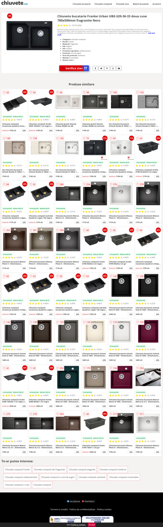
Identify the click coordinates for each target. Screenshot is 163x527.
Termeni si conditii (59, 509)
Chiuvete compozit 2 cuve (17, 484)
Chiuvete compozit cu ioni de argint (57, 477)
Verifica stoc (77, 68)
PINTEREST (88, 501)
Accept (92, 524)
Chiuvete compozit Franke (17, 469)
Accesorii (157, 4)
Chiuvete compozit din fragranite (49, 469)
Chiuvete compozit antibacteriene (21, 477)
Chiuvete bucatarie (82, 4)
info (24, 130)
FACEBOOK (73, 501)
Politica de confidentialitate (82, 509)
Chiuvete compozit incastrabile (123, 477)
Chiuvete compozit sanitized (92, 477)
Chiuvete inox (122, 4)
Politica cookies (104, 509)
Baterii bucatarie (141, 4)
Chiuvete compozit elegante (82, 469)
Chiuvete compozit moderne (112, 469)
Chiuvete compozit (103, 4)
